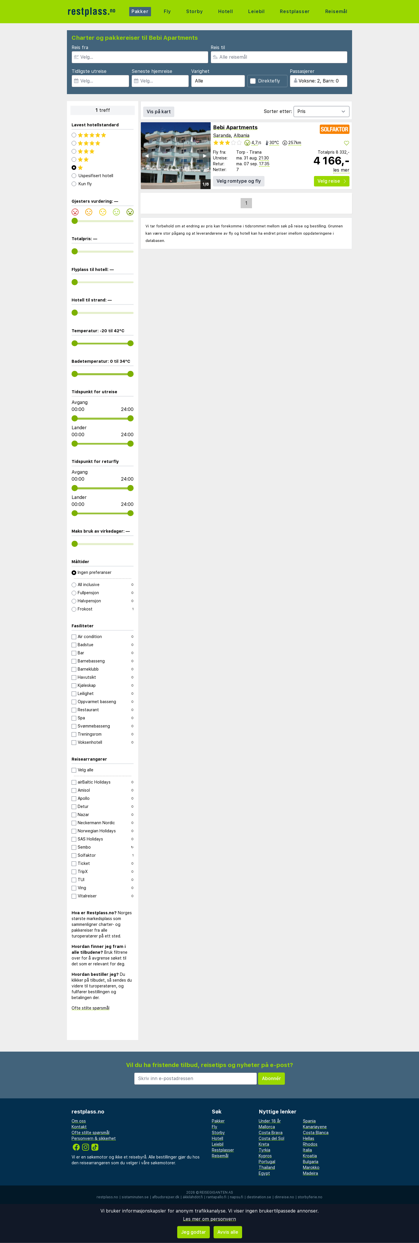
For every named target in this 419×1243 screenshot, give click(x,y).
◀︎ (146, 155)
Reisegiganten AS (216, 1192)
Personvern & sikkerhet (94, 1138)
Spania (309, 1121)
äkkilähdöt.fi (193, 1197)
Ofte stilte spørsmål (90, 1008)
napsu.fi (236, 1197)
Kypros (265, 1156)
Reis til (218, 47)
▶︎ (205, 155)
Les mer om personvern (209, 1219)
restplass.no (107, 1197)
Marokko (311, 1167)
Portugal (267, 1161)
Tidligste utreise (89, 71)
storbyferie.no (310, 1197)
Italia (307, 1150)
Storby (194, 11)
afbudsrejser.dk (165, 1197)
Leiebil (256, 11)
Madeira (310, 1173)
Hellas (308, 1138)
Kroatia (310, 1156)
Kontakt (79, 1127)
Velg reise (331, 181)
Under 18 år (270, 1121)
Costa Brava (271, 1132)
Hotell (225, 11)
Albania (241, 135)
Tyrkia (264, 1150)
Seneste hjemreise (152, 71)
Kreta (264, 1144)
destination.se (259, 1197)
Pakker (140, 11)
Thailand (267, 1167)
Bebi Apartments (235, 127)
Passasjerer (302, 71)
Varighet (200, 71)
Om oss (79, 1121)
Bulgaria (310, 1161)
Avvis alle (227, 1232)
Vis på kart (159, 111)
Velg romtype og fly (238, 181)
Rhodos (310, 1144)
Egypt (264, 1173)
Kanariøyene (315, 1127)
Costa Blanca (316, 1132)
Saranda (222, 135)
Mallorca (267, 1127)
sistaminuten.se (135, 1197)
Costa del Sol (271, 1138)
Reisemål (336, 11)
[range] (75, 221)
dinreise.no (284, 1197)
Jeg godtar (193, 1232)
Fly (167, 11)
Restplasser (295, 11)
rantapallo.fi (216, 1197)
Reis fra (80, 47)
